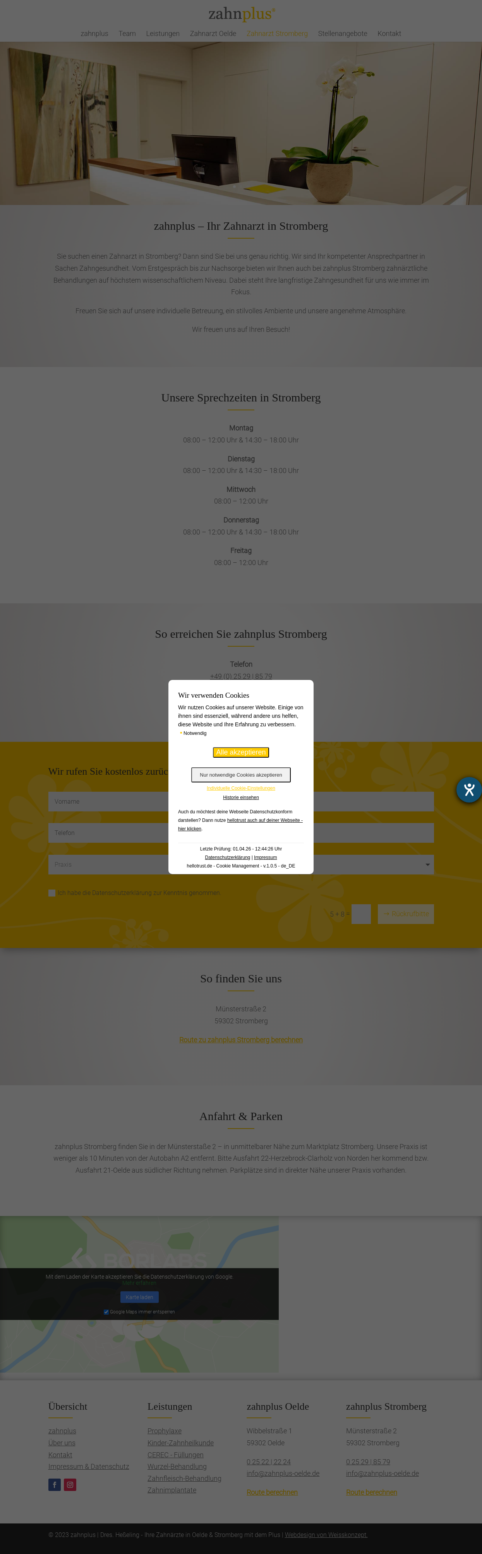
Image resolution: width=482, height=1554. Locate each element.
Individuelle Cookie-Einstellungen (241, 788)
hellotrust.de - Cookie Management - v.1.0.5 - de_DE (241, 866)
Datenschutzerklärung (227, 857)
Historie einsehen (241, 797)
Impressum (265, 857)
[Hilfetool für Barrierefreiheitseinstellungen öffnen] (469, 790)
